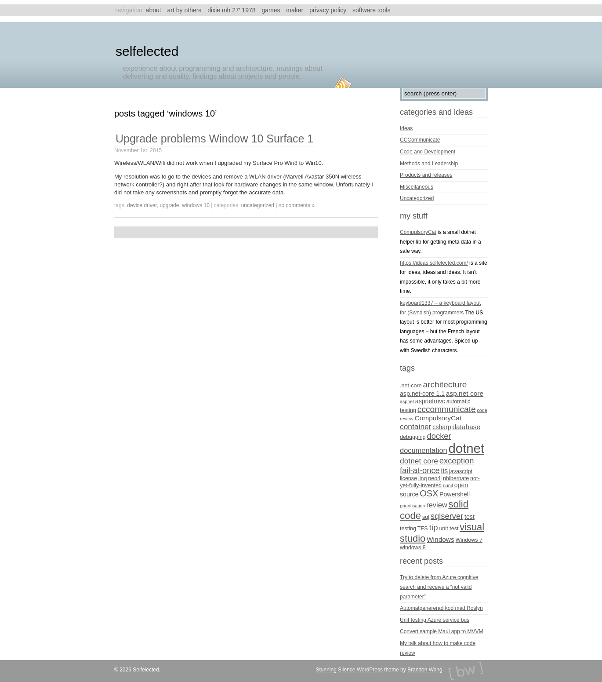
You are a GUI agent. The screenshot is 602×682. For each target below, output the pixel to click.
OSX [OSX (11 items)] (429, 493)
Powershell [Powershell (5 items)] (454, 494)
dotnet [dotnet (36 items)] (467, 448)
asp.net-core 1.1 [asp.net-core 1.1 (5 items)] (422, 393)
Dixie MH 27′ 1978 (231, 10)
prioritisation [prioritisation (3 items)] (412, 505)
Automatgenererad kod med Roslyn (441, 608)
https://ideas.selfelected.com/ (434, 263)
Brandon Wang (424, 670)
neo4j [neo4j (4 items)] (435, 478)
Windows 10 (196, 205)
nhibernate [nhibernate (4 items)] (456, 478)
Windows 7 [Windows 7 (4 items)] (469, 540)
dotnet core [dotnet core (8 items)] (419, 460)
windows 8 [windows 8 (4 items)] (413, 547)
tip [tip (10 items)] (433, 527)
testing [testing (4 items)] (408, 528)
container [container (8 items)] (416, 426)
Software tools (371, 10)
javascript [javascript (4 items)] (460, 471)
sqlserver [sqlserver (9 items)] (447, 516)
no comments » (297, 205)
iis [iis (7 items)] (444, 470)
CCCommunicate (420, 140)
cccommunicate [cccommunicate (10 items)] (446, 409)
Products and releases (426, 175)
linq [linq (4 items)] (422, 478)
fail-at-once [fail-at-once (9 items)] (420, 470)
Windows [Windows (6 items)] (440, 539)
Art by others (184, 10)
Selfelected (147, 51)
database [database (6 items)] (467, 426)
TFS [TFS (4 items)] (422, 528)
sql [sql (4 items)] (425, 517)
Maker (294, 10)
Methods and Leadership (429, 163)
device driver (141, 205)
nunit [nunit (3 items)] (448, 485)
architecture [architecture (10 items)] (445, 384)
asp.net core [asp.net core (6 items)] (464, 393)
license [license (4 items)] (408, 478)
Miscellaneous (416, 187)
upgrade (169, 205)
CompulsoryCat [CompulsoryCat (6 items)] (438, 418)
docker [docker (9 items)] (439, 436)
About (153, 10)
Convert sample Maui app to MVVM (441, 631)
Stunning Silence (335, 670)
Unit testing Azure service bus (434, 620)
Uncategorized (257, 205)
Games (270, 10)
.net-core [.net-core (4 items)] (411, 386)
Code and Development (427, 152)
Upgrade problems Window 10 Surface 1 (214, 138)
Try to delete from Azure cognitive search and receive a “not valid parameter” (439, 586)
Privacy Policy (327, 10)
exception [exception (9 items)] (456, 460)
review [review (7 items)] (436, 505)
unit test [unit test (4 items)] (448, 528)
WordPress (370, 670)
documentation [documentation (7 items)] (423, 450)
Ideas (406, 128)
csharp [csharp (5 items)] (441, 426)
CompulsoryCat (418, 232)
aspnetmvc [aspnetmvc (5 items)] (430, 401)
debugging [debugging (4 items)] (413, 437)
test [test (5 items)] (469, 516)
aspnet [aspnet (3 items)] (407, 401)
